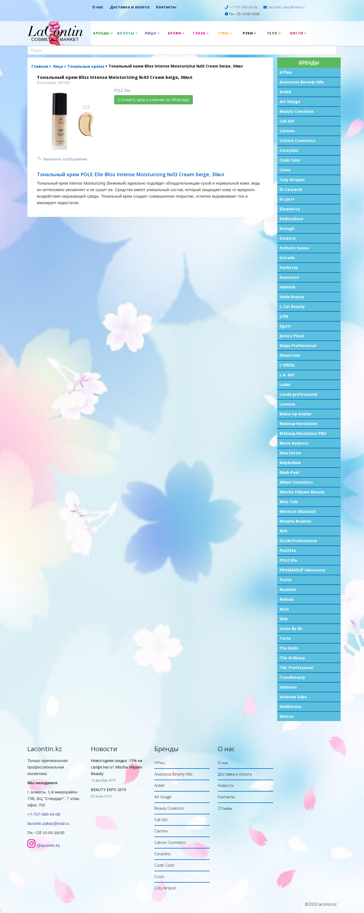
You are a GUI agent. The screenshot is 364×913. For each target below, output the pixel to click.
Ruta (284, 609)
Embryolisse (291, 218)
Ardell (285, 91)
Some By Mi (291, 628)
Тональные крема (85, 66)
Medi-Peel (289, 472)
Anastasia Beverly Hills (302, 82)
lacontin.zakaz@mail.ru (287, 7)
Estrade (287, 257)
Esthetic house (294, 247)
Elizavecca (290, 208)
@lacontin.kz (48, 845)
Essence (288, 238)
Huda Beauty (292, 296)
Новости (226, 785)
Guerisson (289, 277)
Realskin (288, 589)
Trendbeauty (292, 677)
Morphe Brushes (295, 521)
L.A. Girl (287, 374)
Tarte (285, 638)
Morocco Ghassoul (297, 511)
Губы (223, 33)
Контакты (166, 6)
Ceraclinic (289, 150)
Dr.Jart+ (287, 199)
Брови (174, 33)
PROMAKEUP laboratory (302, 570)
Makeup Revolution (298, 423)
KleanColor (290, 355)
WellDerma (290, 706)
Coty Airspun (292, 179)
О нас (97, 6)
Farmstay (289, 267)
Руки (248, 33)
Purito (286, 579)
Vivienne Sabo (293, 696)
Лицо (150, 33)
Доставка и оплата (129, 6)
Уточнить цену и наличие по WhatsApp (153, 99)
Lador (285, 384)
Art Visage (290, 101)
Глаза (199, 33)
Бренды (101, 33)
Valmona (288, 687)
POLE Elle (288, 560)
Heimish (287, 287)
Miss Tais (289, 501)
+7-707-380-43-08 (243, 7)
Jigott (285, 326)
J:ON (284, 316)
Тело (272, 33)
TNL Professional (296, 667)
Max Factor (290, 452)
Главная (39, 66)
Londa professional (298, 394)
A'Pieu (286, 72)
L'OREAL (287, 365)
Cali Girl (287, 121)
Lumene (287, 404)
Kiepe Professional (298, 345)
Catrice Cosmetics (297, 140)
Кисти (296, 33)
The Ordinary (292, 657)
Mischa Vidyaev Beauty (302, 491)
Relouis (287, 599)
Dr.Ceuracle (291, 189)
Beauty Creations (297, 111)
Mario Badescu (294, 443)
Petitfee (288, 550)
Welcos (287, 716)
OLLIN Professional (298, 540)
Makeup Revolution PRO (303, 433)
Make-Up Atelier (296, 413)
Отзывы (225, 808)
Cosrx (285, 169)
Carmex (287, 130)
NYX (283, 530)
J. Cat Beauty (292, 306)
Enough (287, 228)
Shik (284, 618)
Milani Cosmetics (296, 482)
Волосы (125, 33)
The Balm (289, 648)
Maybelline (290, 462)
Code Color (290, 160)
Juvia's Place (292, 335)
